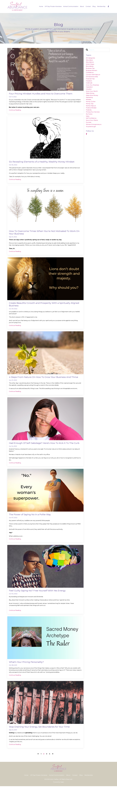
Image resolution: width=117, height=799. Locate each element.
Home (41, 6)
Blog (94, 6)
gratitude (89, 83)
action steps (90, 64)
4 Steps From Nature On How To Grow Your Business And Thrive (43, 384)
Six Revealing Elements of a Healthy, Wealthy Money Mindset (40, 164)
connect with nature (93, 74)
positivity (89, 110)
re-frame (89, 114)
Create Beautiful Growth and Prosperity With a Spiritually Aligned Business (43, 309)
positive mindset (91, 108)
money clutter (91, 101)
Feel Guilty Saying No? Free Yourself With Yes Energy (40, 602)
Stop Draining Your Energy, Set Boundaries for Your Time (43, 739)
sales (87, 116)
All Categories (90, 58)
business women (91, 70)
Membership (101, 6)
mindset (88, 99)
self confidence (91, 118)
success (88, 122)
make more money (92, 95)
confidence (90, 72)
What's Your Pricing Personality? (28, 674)
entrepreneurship (92, 76)
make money (90, 93)
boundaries (89, 66)
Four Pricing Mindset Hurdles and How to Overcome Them (44, 93)
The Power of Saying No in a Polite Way (32, 526)
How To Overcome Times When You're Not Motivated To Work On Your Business (43, 236)
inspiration (89, 87)
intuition (89, 89)
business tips (90, 68)
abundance (90, 62)
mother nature (91, 106)
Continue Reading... (15, 110)
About (82, 6)
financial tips (90, 79)
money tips (89, 103)
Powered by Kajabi (58, 795)
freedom (89, 81)
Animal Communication (70, 6)
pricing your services (93, 112)
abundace (89, 60)
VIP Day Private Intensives (53, 6)
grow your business (92, 85)
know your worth (92, 91)
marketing (89, 97)
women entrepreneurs (93, 124)
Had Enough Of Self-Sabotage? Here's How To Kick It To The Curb (45, 453)
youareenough (91, 126)
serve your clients (92, 120)
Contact (88, 6)
